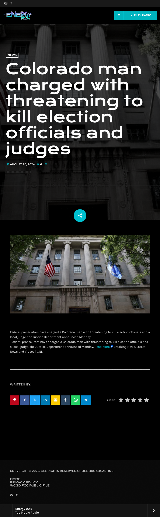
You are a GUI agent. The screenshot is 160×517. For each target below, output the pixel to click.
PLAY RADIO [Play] (140, 15)
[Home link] (18, 15)
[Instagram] (5, 3)
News (12, 55)
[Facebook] (11, 3)
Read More (102, 347)
